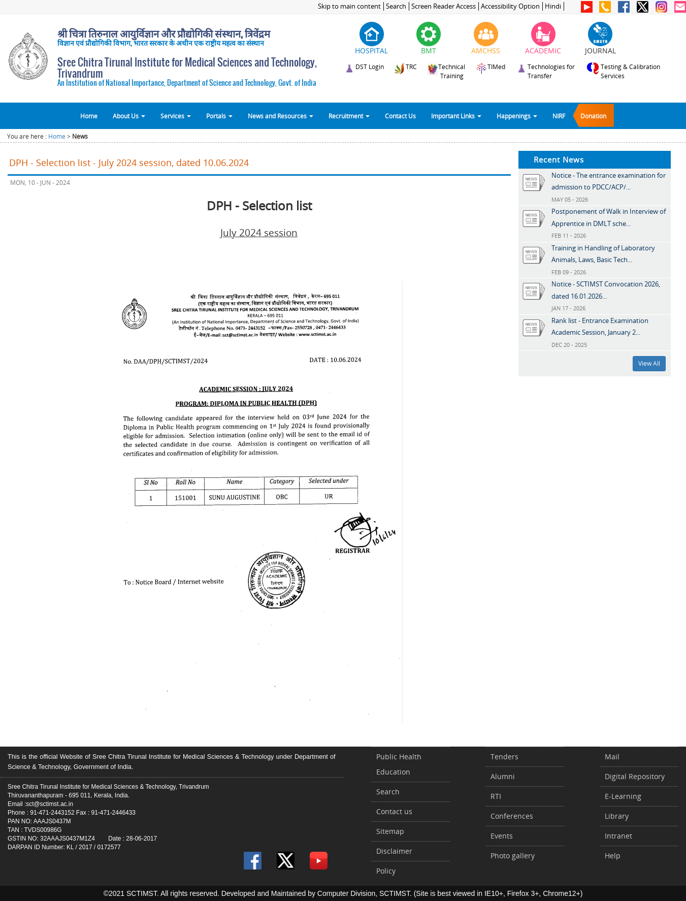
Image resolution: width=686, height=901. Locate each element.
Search (396, 6)
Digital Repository (635, 776)
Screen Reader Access (443, 6)
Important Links (456, 116)
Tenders (504, 756)
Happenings (517, 116)
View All (649, 363)
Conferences (512, 816)
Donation (593, 116)
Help (612, 855)
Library (617, 816)
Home (88, 116)
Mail (612, 756)
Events (502, 836)
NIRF (558, 116)
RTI (496, 796)
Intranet (618, 836)
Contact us (394, 811)
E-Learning (623, 796)
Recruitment (349, 116)
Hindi (553, 6)
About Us (129, 116)
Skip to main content (349, 6)
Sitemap (390, 831)
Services (175, 116)
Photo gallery (513, 855)
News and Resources (280, 116)
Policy (386, 871)
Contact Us (400, 116)
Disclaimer (394, 851)
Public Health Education (398, 764)
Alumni (503, 776)
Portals (219, 116)
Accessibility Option (510, 6)
